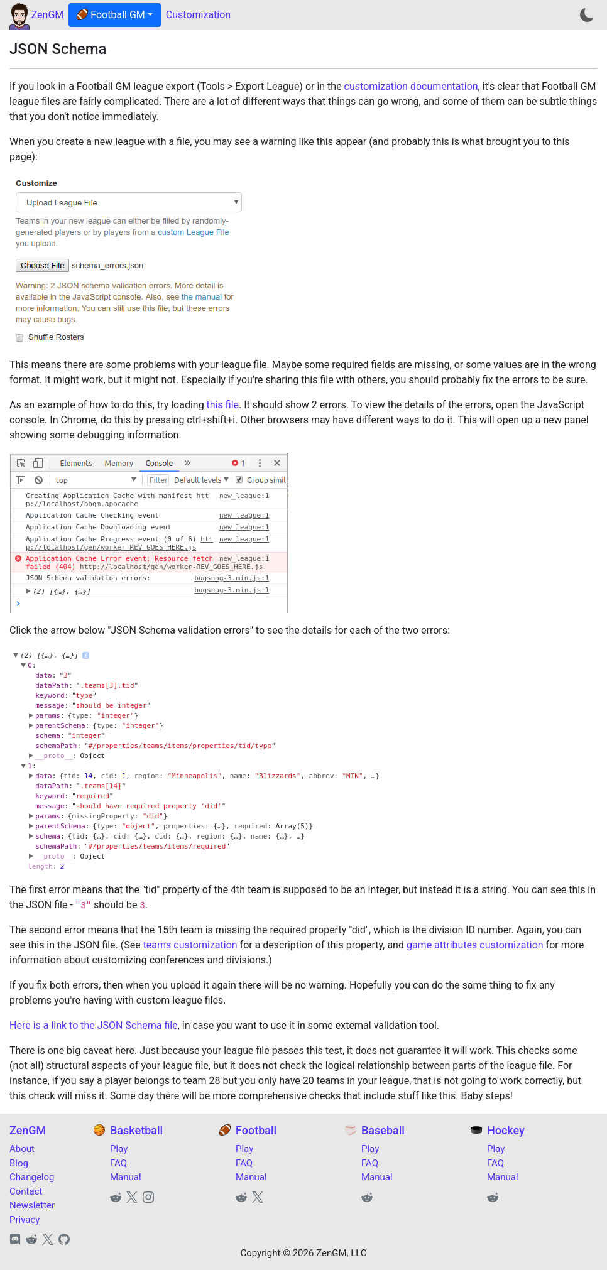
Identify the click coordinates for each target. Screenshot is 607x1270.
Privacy (24, 1219)
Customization (198, 15)
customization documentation (411, 86)
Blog (18, 1163)
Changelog (31, 1177)
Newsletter (32, 1205)
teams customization (190, 945)
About (22, 1148)
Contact (25, 1191)
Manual (125, 1177)
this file (223, 405)
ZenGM (47, 15)
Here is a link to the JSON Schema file (93, 1025)
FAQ (118, 1163)
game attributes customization (475, 945)
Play (119, 1148)
